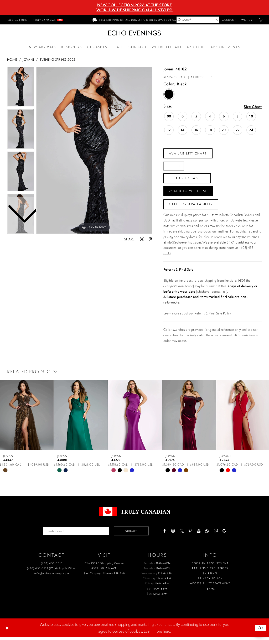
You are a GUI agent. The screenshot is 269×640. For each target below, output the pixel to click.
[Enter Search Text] (198, 19)
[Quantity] (173, 166)
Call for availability (191, 206)
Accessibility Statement (210, 586)
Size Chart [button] (252, 106)
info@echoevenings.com (184, 244)
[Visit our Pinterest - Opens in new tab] (193, 533)
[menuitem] (17, 19)
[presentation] (27, 417)
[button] (261, 19)
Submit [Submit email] (133, 533)
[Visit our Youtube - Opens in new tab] (201, 533)
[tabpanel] (94, 150)
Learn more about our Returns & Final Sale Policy (197, 315)
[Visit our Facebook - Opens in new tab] (167, 533)
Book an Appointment (210, 565)
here (166, 634)
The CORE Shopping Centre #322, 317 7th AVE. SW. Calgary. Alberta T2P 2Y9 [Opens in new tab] (104, 571)
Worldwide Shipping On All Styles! (134, 10)
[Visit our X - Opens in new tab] (184, 533)
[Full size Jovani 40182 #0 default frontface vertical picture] (94, 150)
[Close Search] (217, 20)
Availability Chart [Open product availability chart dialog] (188, 153)
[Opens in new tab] (166, 47)
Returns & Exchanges (210, 570)
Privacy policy (210, 581)
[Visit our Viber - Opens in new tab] (218, 533)
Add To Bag (188, 179)
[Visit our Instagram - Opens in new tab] (176, 533)
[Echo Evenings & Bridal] (134, 32)
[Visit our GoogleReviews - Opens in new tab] (227, 533)
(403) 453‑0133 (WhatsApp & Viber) (51, 570)
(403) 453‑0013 (52, 565)
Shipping (210, 576)
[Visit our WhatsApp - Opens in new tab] (210, 533)
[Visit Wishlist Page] (248, 19)
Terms (210, 591)
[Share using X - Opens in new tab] (142, 239)
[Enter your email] (74, 533)
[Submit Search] (179, 20)
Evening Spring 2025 (57, 59)
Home (12, 59)
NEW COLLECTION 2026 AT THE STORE (134, 5)
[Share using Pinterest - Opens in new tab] (150, 239)
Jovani (28, 59)
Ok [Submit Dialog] (260, 630)
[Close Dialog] (7, 630)
